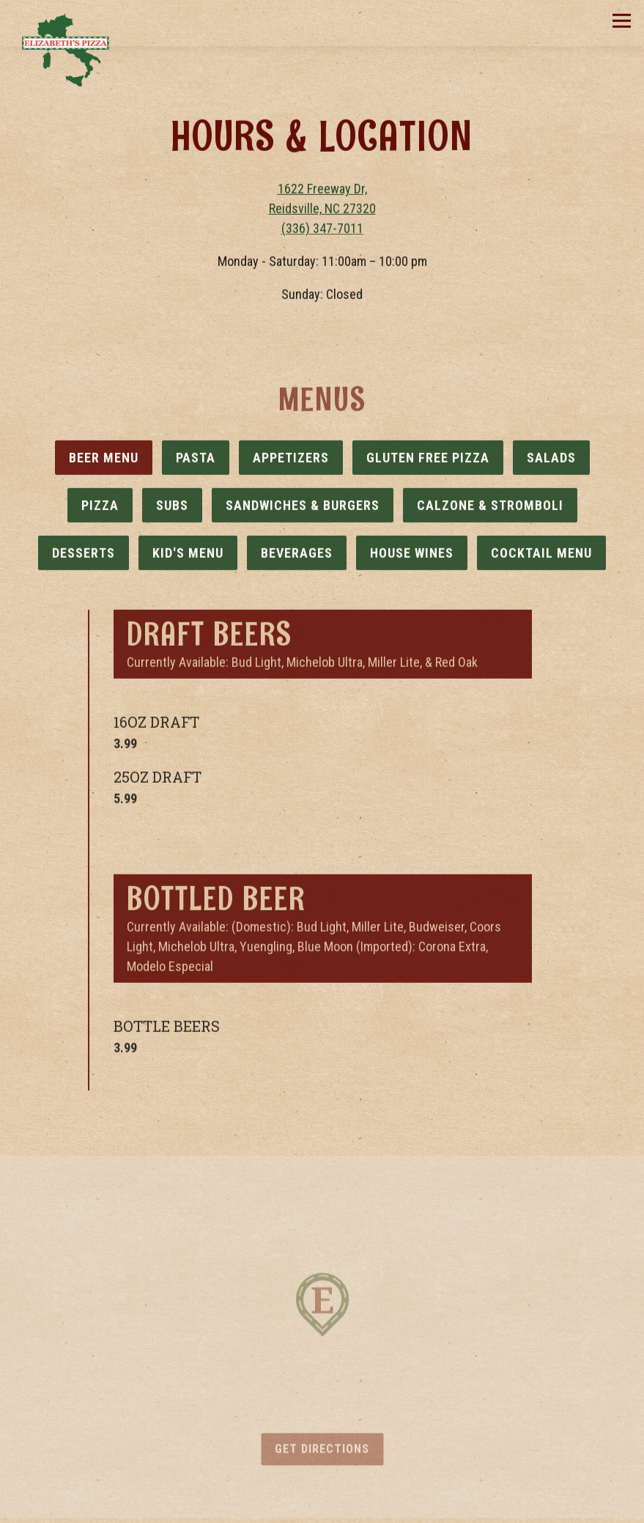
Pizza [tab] (100, 508)
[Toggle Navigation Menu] (621, 21)
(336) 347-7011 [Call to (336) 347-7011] (322, 229)
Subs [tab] (172, 508)
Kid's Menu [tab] (187, 556)
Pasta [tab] (195, 460)
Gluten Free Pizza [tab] (427, 460)
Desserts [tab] (83, 556)
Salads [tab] (551, 460)
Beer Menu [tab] (103, 460)
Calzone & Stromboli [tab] (490, 508)
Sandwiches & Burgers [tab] (303, 508)
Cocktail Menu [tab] (541, 556)
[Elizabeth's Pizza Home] (67, 49)
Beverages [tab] (297, 556)
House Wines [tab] (412, 556)
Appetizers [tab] (291, 460)
